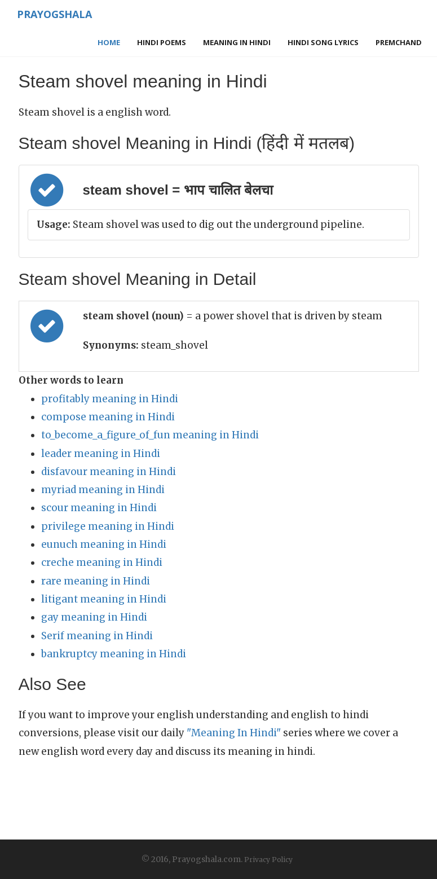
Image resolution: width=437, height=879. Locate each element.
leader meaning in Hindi (100, 453)
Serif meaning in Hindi (97, 636)
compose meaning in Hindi (108, 417)
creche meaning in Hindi (101, 562)
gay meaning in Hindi (94, 617)
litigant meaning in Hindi (103, 599)
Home (109, 42)
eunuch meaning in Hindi (103, 544)
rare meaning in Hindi (95, 581)
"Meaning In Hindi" (234, 733)
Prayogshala (53, 14)
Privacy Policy (268, 859)
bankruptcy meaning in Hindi (113, 654)
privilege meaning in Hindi (107, 526)
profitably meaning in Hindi (109, 399)
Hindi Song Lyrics (323, 42)
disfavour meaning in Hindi (108, 471)
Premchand (399, 42)
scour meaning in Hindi (99, 508)
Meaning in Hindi (237, 42)
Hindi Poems (161, 42)
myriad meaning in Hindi (103, 490)
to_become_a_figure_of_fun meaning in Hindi (150, 435)
